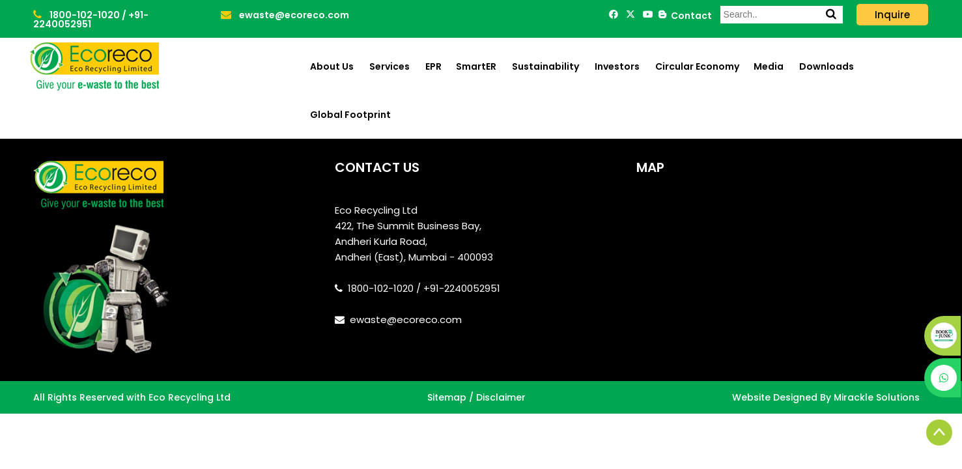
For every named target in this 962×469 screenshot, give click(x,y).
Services (389, 66)
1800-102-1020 (77, 14)
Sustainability (545, 66)
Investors (617, 66)
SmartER (476, 66)
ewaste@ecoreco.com (285, 14)
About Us (332, 66)
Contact (689, 15)
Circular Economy (697, 66)
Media (769, 66)
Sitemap (446, 397)
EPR (433, 66)
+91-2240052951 (91, 19)
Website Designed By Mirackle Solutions (826, 397)
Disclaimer (501, 397)
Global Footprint (350, 114)
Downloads (826, 66)
